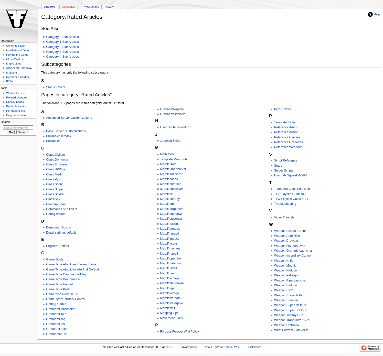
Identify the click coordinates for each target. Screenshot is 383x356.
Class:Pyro (53, 179)
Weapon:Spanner (286, 300)
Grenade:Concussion (60, 309)
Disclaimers (254, 346)
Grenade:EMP (56, 314)
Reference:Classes (287, 137)
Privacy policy (189, 346)
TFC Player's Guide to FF (291, 199)
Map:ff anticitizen (171, 174)
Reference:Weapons (288, 147)
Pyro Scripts (282, 109)
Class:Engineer (56, 164)
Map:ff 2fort (168, 164)
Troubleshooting (285, 203)
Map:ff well (167, 308)
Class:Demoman (57, 159)
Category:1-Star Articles (62, 41)
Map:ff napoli (169, 253)
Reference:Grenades (288, 142)
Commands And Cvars (61, 209)
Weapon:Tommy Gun (288, 315)
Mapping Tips (169, 313)
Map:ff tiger (168, 288)
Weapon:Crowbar (286, 240)
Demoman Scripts (58, 227)
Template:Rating (285, 122)
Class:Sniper (55, 189)
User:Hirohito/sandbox (175, 127)
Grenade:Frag (55, 319)
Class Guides (14, 59)
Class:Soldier (55, 194)
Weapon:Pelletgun (286, 275)
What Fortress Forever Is (291, 330)
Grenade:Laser (56, 329)
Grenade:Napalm (172, 109)
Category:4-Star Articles (62, 56)
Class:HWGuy (56, 169)
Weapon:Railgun (285, 285)
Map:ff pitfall (168, 268)
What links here (15, 93)
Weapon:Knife (283, 260)
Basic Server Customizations (66, 131)
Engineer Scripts (57, 246)
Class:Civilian (55, 154)
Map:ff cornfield (170, 184)
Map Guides (13, 63)
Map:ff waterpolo (171, 303)
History (110, 6)
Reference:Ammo (286, 127)
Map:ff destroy (170, 199)
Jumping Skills (170, 140)
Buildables (53, 141)
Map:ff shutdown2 (172, 283)
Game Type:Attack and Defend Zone (71, 264)
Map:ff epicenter (171, 218)
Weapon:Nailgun (285, 270)
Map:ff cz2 (167, 194)
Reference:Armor (286, 132)
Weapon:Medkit (285, 265)
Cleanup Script (56, 204)
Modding (11, 72)
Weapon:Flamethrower (289, 246)
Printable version (16, 106)
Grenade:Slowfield (173, 114)
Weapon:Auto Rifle (287, 235)
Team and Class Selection (292, 189)
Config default (55, 214)
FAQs (9, 81)
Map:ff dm (167, 203)
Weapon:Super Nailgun (290, 305)
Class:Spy (53, 199)
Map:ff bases (169, 179)
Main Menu (168, 154)
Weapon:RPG (283, 290)
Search (5, 121)
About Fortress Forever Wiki (222, 346)
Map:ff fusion (169, 224)
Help (377, 14)
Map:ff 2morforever (173, 169)
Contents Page (15, 45)
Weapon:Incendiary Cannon (293, 255)
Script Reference (285, 160)
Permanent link (15, 110)
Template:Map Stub (173, 159)
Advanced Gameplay (19, 67)
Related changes (16, 97)
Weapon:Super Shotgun (290, 310)
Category (49, 6)
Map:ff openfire (170, 258)
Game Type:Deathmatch (63, 279)
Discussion (68, 6)
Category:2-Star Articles (62, 47)
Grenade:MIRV (56, 334)
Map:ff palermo (170, 263)
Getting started (56, 304)
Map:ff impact (169, 238)
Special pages (15, 101)
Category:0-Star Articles (62, 37)
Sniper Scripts (283, 170)
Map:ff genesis (170, 228)
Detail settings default (61, 232)
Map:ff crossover (171, 189)
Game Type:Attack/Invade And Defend (72, 269)
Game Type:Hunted (59, 284)
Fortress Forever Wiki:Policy (179, 331)
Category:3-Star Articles (62, 52)
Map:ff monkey (170, 248)
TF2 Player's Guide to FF (291, 194)
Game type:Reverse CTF (63, 294)
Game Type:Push (58, 289)
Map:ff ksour (168, 243)
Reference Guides (17, 77)
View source (91, 6)
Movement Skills (171, 318)
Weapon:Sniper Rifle (288, 295)
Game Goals (55, 259)
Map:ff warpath (170, 298)
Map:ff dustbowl (171, 214)
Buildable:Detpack (58, 136)
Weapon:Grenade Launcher (293, 250)
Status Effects (55, 87)
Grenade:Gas (55, 324)
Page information (16, 115)
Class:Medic (54, 174)
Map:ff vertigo (169, 293)
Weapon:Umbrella (286, 325)
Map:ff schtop (169, 278)
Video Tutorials (284, 217)
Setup (278, 165)
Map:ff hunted (169, 233)
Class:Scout (54, 184)
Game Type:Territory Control (65, 299)
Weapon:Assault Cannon (291, 231)
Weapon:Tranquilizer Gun (291, 320)
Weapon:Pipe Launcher (290, 280)
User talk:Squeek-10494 (290, 175)
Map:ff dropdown (171, 209)
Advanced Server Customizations (69, 117)
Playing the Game (17, 54)
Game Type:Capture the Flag (66, 274)
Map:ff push (168, 273)
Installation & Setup (18, 50)
